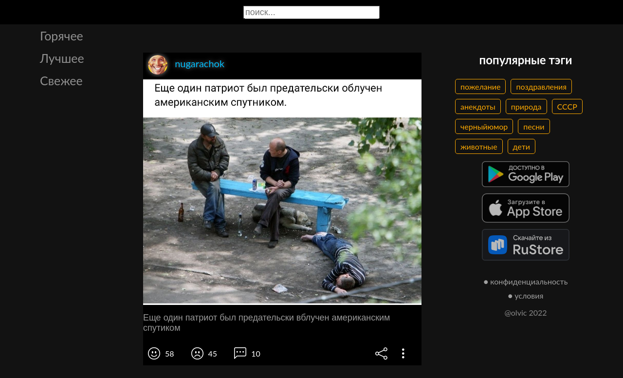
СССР (567, 106)
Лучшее (62, 58)
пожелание (480, 86)
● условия (526, 295)
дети (521, 146)
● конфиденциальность (526, 281)
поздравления (541, 86)
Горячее (61, 35)
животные (478, 146)
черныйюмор (484, 126)
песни (533, 126)
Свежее (61, 80)
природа (526, 106)
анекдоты (477, 106)
